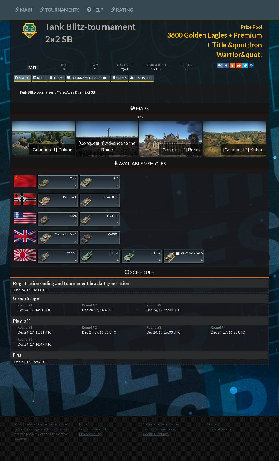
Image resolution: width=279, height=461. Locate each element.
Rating (121, 9)
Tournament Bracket (88, 78)
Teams (56, 78)
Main (23, 9)
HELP (95, 9)
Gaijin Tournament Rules (161, 424)
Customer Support (92, 429)
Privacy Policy (90, 434)
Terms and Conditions (159, 429)
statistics (141, 78)
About (22, 78)
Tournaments (59, 9)
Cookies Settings (156, 434)
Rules (39, 78)
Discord (213, 424)
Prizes (119, 78)
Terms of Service (219, 429)
